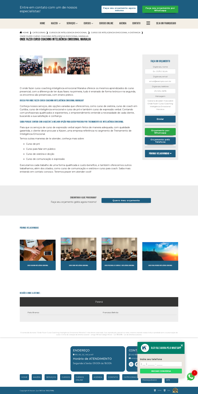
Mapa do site (171, 378)
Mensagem (160, 96)
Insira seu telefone (151, 359)
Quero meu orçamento (126, 200)
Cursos (87, 23)
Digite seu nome (160, 67)
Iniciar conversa (161, 371)
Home (42, 23)
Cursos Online (106, 23)
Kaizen (54, 23)
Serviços (71, 23)
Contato (136, 23)
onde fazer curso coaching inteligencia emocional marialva (54, 36)
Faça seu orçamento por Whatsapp (160, 9)
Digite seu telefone (160, 86)
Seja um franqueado (166, 23)
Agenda (122, 23)
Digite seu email (160, 76)
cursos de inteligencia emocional (68, 32)
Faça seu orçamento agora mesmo (119, 9)
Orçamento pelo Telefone (160, 140)
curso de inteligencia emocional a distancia (115, 32)
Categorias (38, 32)
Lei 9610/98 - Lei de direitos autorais (128, 335)
